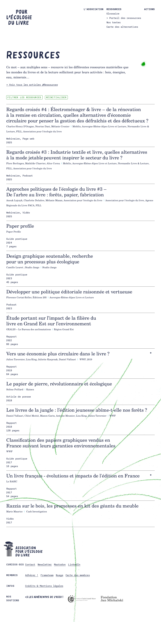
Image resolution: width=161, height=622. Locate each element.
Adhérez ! (31, 575)
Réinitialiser (62, 97)
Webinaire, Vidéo (18, 213)
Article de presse (18, 397)
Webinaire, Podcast (19, 176)
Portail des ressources (125, 18)
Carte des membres (78, 575)
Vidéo (10, 519)
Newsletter (45, 564)
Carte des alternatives (122, 26)
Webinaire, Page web (20, 139)
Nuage (59, 575)
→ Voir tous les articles (32, 84)
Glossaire (112, 13)
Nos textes (113, 22)
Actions (149, 9)
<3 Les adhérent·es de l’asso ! (44, 597)
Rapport (11, 337)
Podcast (11, 305)
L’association (93, 9)
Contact (30, 564)
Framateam (47, 575)
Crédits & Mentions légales (44, 586)
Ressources (113, 9)
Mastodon (60, 564)
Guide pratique (16, 239)
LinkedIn (74, 564)
